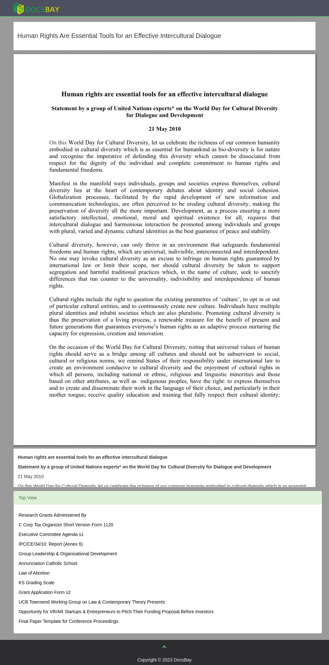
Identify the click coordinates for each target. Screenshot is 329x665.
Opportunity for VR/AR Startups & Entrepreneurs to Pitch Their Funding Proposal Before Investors (116, 611)
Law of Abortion (34, 573)
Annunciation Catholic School (48, 563)
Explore (84, 8)
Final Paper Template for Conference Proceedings (68, 621)
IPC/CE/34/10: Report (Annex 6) (51, 544)
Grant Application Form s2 (45, 592)
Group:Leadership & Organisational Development (68, 553)
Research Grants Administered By (52, 515)
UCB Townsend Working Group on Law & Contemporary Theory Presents (92, 602)
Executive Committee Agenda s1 (51, 534)
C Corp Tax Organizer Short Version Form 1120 (66, 524)
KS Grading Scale (36, 582)
